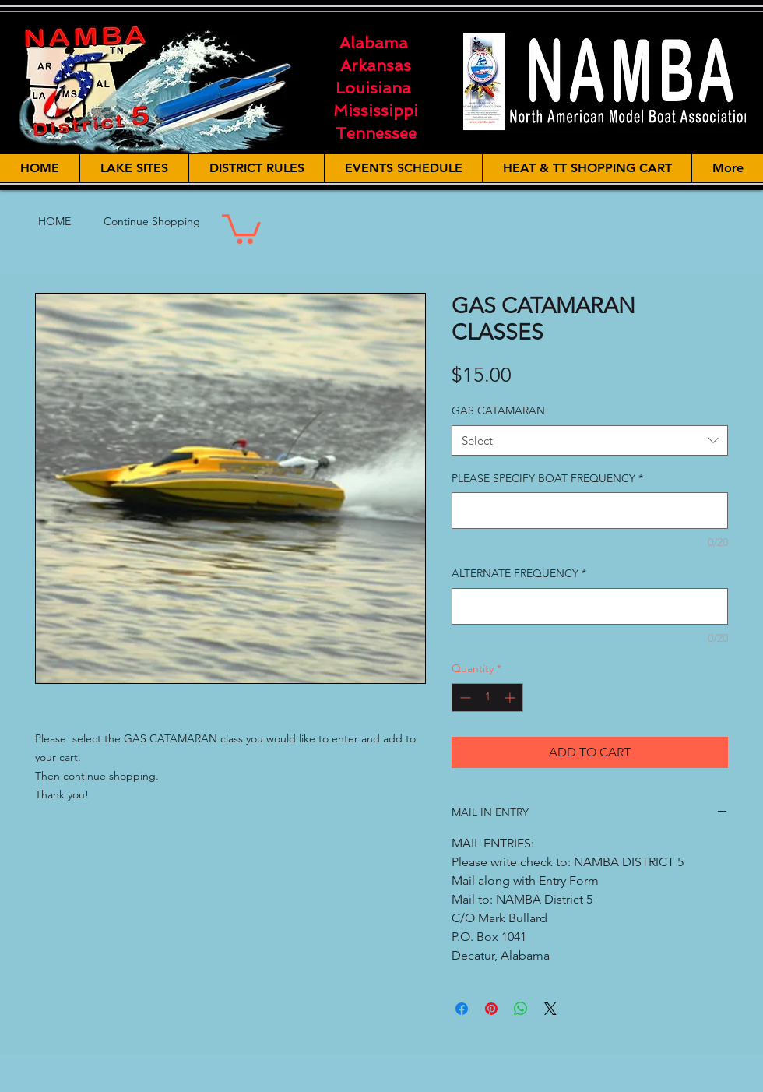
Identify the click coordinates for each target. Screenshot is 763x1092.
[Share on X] (550, 1008)
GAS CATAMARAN (498, 410)
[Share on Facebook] (461, 1008)
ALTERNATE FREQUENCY (519, 573)
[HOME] (54, 222)
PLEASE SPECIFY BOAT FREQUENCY (547, 478)
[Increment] (511, 697)
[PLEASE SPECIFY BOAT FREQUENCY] (589, 510)
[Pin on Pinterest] (491, 1008)
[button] (241, 227)
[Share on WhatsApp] (521, 1008)
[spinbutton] (487, 697)
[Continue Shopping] (152, 222)
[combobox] (590, 440)
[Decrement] (463, 697)
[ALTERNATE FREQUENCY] (589, 606)
